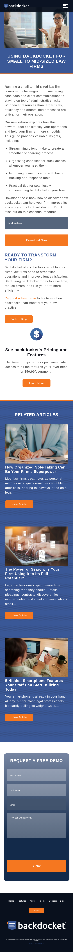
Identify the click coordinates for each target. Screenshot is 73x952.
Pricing (42, 901)
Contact (36, 910)
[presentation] (30, 848)
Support (53, 901)
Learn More (36, 383)
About (32, 901)
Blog (62, 901)
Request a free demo (20, 298)
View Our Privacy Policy (36, 943)
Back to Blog (18, 319)
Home (11, 901)
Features (22, 901)
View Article (19, 504)
